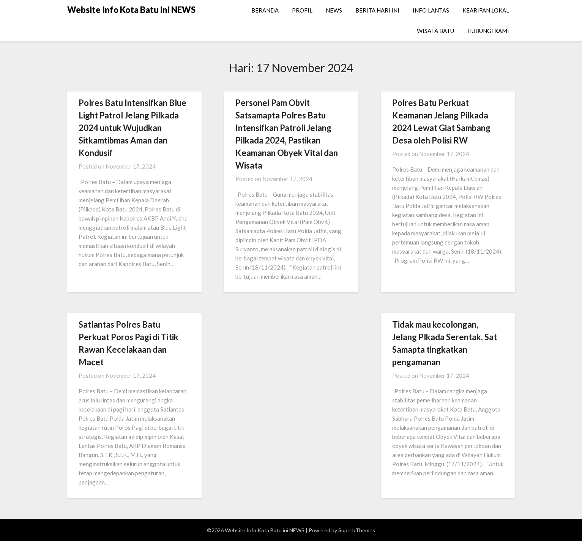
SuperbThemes (356, 530)
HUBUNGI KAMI (488, 30)
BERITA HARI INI (377, 10)
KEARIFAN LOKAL (485, 10)
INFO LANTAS (431, 10)
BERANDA (265, 10)
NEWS (334, 10)
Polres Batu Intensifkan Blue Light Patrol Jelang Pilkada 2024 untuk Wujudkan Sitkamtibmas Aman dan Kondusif (132, 128)
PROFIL (302, 10)
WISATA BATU (435, 30)
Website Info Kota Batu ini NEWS (131, 10)
